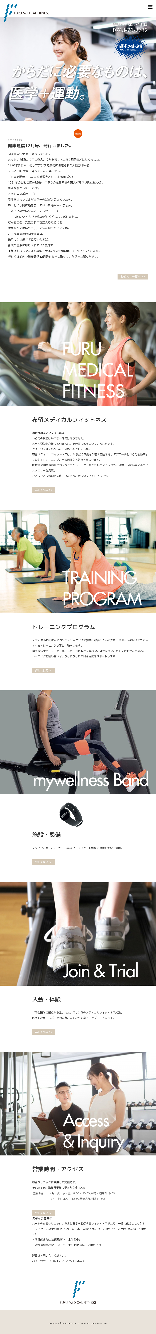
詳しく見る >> (43, 490)
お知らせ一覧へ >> (132, 277)
